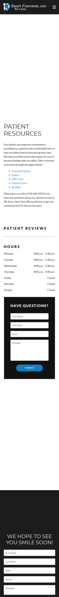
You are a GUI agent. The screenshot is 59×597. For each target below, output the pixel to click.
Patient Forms (19, 183)
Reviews (16, 187)
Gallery (16, 175)
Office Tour (18, 179)
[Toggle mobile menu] (54, 7)
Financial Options (21, 171)
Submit (29, 368)
